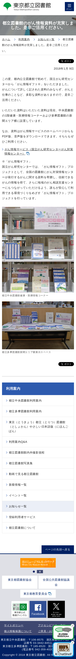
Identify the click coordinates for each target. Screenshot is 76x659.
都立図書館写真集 (21, 463)
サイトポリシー (14, 625)
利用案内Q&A (18, 441)
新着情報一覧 (18, 484)
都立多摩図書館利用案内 (25, 411)
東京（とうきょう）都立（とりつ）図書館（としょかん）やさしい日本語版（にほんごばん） (38, 427)
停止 (40, 571)
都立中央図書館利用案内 (25, 400)
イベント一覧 (18, 495)
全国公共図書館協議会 (56, 582)
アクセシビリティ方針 (52, 625)
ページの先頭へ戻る (57, 549)
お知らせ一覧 (18, 506)
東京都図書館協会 (20, 579)
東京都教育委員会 (35, 593)
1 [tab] (34, 572)
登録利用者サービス (22, 517)
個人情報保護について (18, 631)
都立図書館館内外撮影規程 (27, 452)
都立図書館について (22, 527)
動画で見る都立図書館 (24, 474)
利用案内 (13, 389)
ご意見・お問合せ (49, 631)
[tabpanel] (38, 563)
